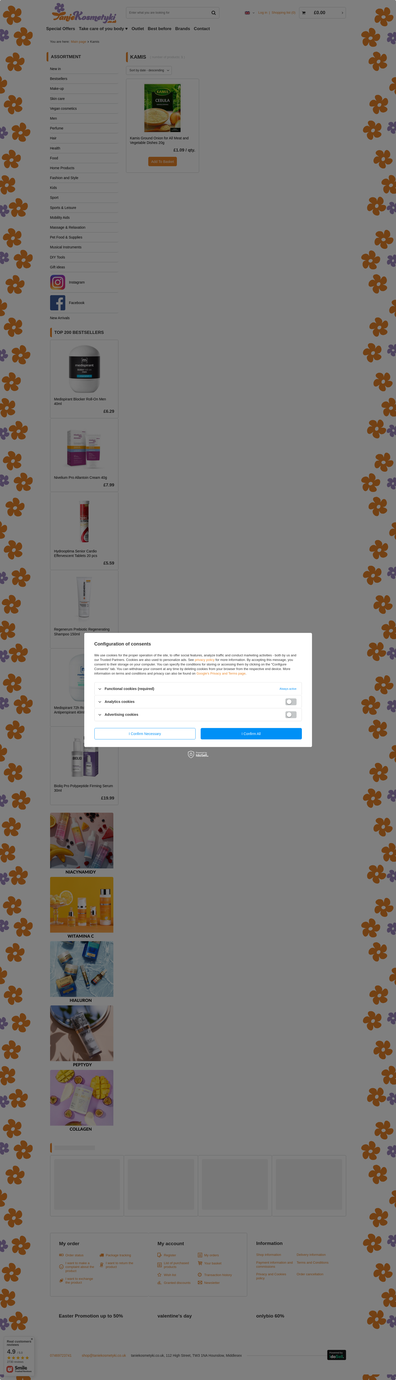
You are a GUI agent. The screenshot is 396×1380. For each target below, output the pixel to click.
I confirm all (251, 734)
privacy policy (205, 660)
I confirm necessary (145, 734)
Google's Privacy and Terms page (220, 673)
